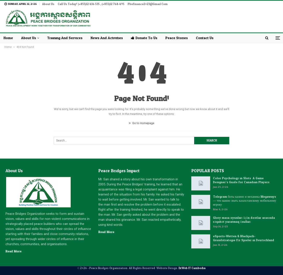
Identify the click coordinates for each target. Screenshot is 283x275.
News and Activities (107, 38)
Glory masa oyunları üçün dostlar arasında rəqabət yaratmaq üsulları (244, 219)
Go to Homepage (141, 123)
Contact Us (204, 38)
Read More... (14, 251)
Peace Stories (176, 38)
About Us (48, 4)
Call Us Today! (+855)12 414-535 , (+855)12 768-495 (91, 4)
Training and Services (64, 38)
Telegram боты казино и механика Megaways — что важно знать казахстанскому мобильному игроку (244, 200)
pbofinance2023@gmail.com (148, 4)
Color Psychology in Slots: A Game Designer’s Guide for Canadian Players (241, 180)
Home (8, 38)
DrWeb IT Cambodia (192, 268)
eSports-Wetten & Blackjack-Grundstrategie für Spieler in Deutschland (243, 238)
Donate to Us (144, 38)
